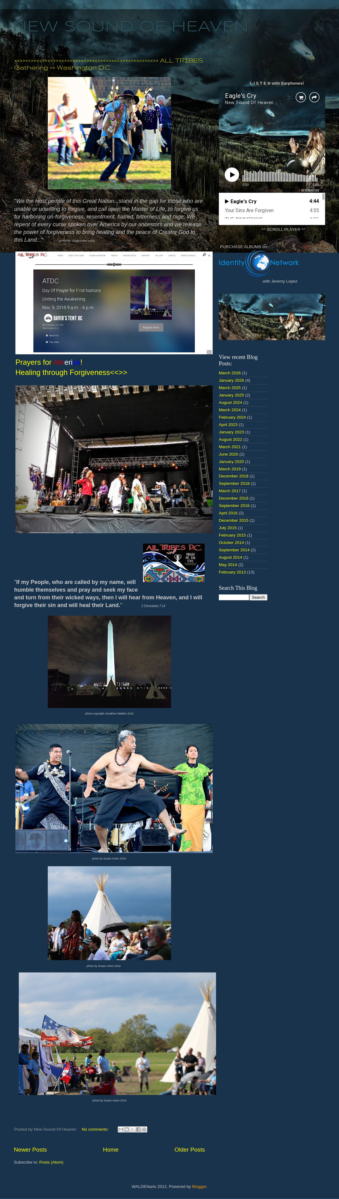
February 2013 (232, 572)
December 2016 (233, 498)
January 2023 (231, 432)
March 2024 (230, 410)
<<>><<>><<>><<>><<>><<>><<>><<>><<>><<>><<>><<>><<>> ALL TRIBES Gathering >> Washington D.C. (108, 64)
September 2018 (234, 483)
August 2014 (230, 557)
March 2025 (230, 387)
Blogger (199, 1186)
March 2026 (230, 373)
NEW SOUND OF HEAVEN (130, 27)
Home (110, 1149)
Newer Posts (30, 1149)
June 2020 (228, 454)
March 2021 (230, 447)
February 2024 (232, 417)
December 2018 (233, 476)
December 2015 (233, 520)
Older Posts (189, 1149)
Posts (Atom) (51, 1162)
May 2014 (228, 564)
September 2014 (234, 550)
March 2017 (230, 491)
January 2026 (231, 380)
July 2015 (228, 527)
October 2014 (231, 542)
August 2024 (230, 402)
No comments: (96, 1129)
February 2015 (232, 535)
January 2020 (231, 461)
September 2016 (234, 505)
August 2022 (230, 439)
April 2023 (228, 424)
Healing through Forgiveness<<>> (71, 372)
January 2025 (231, 395)
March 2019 (230, 469)
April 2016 (228, 513)
